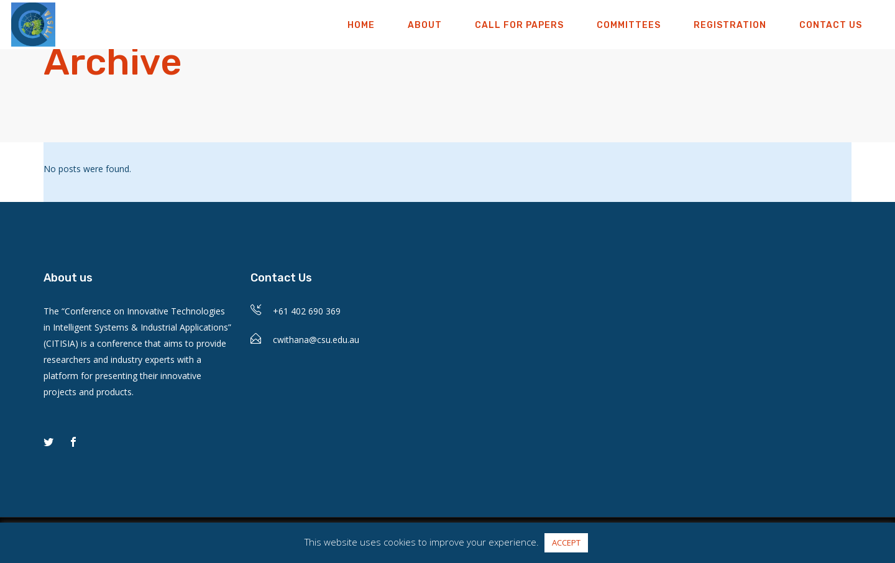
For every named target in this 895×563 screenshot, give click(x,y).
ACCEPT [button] (566, 542)
